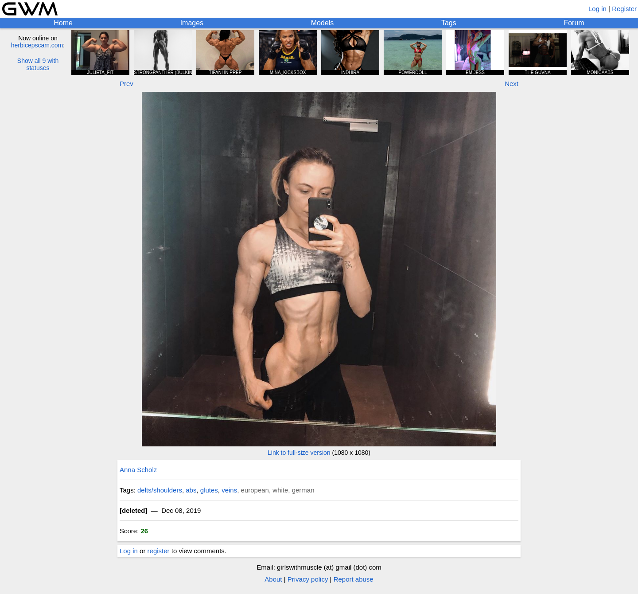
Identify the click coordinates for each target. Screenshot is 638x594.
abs (191, 490)
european (255, 490)
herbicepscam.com (37, 45)
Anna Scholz (138, 469)
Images (191, 23)
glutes (209, 490)
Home (63, 23)
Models (322, 23)
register (159, 551)
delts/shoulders (159, 490)
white (280, 490)
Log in (597, 8)
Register (624, 8)
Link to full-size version (299, 452)
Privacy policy (308, 579)
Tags (448, 23)
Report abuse (353, 579)
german (303, 490)
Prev (126, 83)
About (273, 579)
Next (511, 83)
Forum (574, 23)
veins (229, 490)
